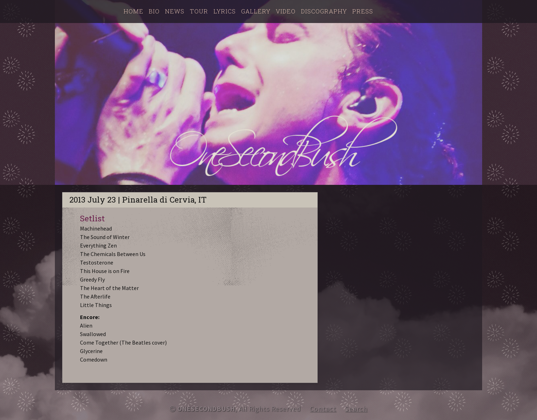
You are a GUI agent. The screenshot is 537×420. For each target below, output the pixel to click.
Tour (199, 11)
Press (362, 11)
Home (133, 11)
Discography (324, 11)
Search (356, 408)
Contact (323, 408)
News (174, 11)
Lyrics (224, 11)
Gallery (255, 11)
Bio (154, 11)
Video (286, 11)
